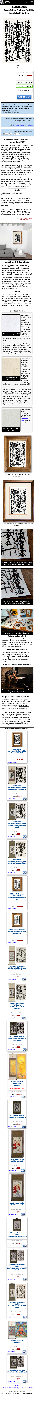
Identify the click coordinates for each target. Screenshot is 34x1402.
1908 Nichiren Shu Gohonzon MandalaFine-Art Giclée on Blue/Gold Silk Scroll (17, 1305)
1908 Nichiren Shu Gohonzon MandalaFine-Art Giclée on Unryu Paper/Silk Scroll (17, 1267)
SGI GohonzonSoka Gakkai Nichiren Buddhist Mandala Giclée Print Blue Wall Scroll (17, 824)
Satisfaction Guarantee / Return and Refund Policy (21, 1388)
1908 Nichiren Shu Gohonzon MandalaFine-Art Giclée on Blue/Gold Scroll (17, 1234)
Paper (17, 79)
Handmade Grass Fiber (24, 82)
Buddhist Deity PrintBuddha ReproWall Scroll (17, 1083)
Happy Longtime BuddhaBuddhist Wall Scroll (17, 1160)
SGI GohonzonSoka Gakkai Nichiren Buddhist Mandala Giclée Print (17, 751)
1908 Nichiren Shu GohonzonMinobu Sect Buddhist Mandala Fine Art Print (17, 931)
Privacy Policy (15, 1387)
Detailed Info (11, 798)
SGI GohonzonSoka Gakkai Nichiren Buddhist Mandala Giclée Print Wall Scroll (17, 787)
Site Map (16, 1385)
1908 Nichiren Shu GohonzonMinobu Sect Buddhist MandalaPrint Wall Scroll (17, 968)
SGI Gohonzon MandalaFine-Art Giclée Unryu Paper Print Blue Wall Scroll (17, 1038)
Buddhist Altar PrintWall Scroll (17, 1341)
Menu (29, 2)
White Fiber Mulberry (24, 86)
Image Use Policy (6, 1387)
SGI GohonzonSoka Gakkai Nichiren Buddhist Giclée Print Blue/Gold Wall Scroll (17, 861)
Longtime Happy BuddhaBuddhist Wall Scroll (17, 1204)
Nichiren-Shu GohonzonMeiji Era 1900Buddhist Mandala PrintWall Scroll (17, 1006)
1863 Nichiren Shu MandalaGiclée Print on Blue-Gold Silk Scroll (17, 1371)
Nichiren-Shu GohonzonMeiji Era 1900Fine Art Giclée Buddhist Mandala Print (17, 896)
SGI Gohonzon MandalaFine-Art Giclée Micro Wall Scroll (17, 1116)
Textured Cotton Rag (23, 90)
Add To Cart (24, 97)
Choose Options (12, 762)
